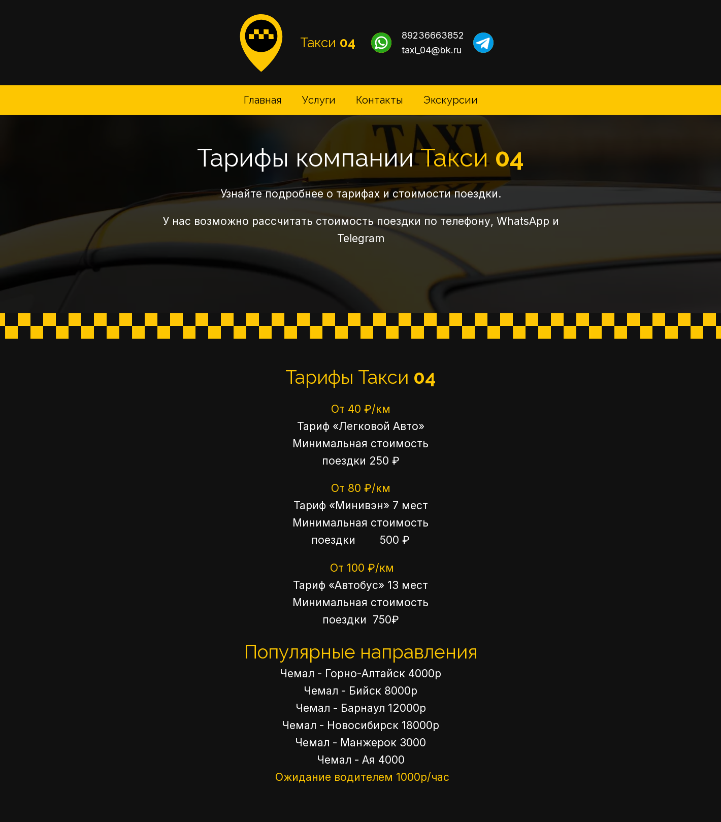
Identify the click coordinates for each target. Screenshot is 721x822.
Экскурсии (450, 100)
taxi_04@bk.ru (432, 50)
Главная (263, 100)
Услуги (319, 100)
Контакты (379, 100)
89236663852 (433, 35)
